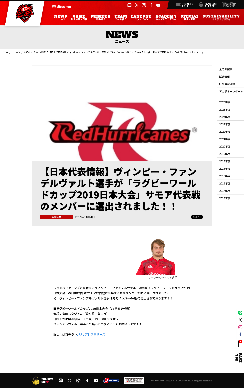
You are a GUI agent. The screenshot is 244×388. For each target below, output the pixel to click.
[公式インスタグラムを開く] (144, 5)
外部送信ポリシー (157, 380)
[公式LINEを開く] (129, 5)
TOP (5, 52)
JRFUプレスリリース (91, 334)
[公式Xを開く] (137, 5)
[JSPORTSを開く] (111, 382)
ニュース (15, 52)
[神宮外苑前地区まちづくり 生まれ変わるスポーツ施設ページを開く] (134, 383)
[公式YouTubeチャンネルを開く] (158, 5)
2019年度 (41, 52)
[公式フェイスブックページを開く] (151, 5)
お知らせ (28, 52)
